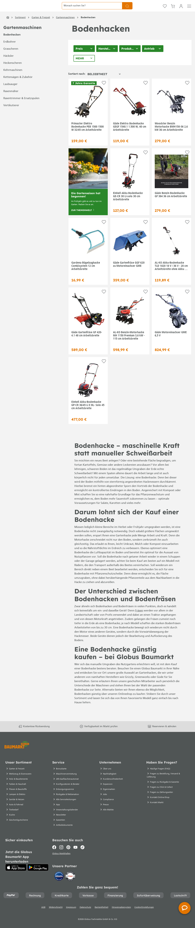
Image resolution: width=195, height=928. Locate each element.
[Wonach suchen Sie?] (92, 10)
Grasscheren (10, 58)
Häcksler (8, 65)
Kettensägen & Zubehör (17, 86)
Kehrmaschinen (12, 79)
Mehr (80, 67)
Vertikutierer (11, 114)
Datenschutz (85, 907)
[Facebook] (55, 846)
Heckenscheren (12, 72)
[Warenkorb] (173, 10)
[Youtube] (75, 846)
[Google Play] (38, 866)
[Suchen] (127, 10)
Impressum (71, 907)
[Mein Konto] (181, 10)
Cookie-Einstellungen (144, 907)
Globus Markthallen (62, 853)
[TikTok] (82, 846)
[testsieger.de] (70, 875)
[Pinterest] (68, 846)
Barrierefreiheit (101, 907)
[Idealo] (59, 875)
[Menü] (189, 10)
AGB (43, 907)
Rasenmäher (10, 100)
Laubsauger (10, 93)
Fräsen (139, 619)
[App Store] (15, 866)
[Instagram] (61, 846)
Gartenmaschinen (22, 36)
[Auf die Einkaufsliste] (104, 92)
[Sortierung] (104, 83)
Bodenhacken (11, 43)
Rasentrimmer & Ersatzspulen (21, 107)
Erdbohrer (9, 50)
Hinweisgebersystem (121, 907)
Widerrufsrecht (56, 907)
